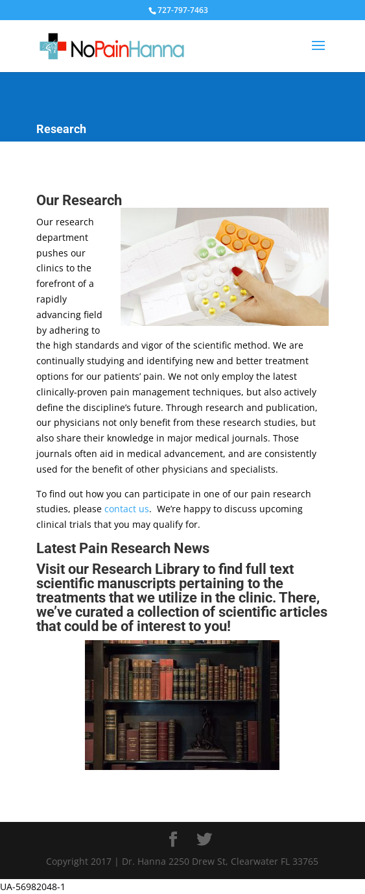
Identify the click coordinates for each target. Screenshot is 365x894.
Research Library (146, 569)
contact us (126, 509)
